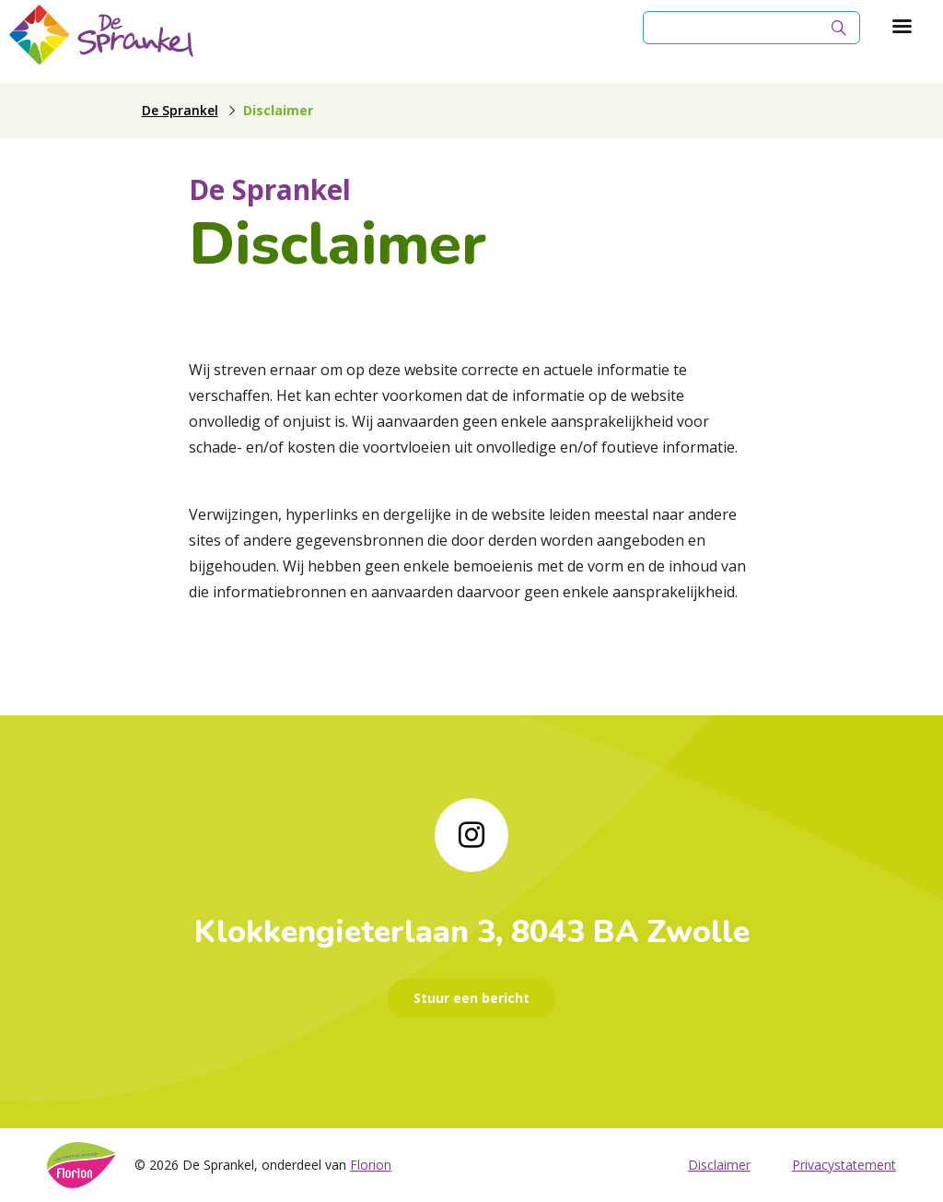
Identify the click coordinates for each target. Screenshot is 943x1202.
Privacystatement (844, 1164)
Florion (370, 1164)
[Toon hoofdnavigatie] (901, 27)
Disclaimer (719, 1164)
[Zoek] (839, 27)
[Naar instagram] (471, 835)
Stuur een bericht (471, 998)
